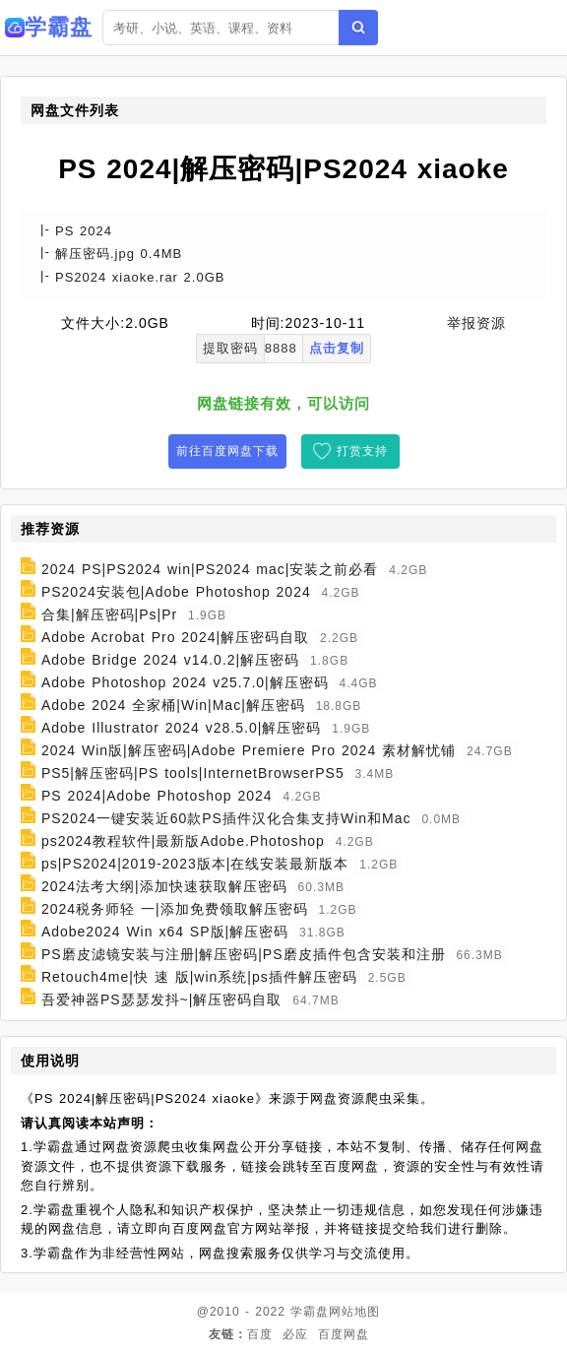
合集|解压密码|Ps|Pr (109, 614)
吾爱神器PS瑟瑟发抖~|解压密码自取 (162, 999)
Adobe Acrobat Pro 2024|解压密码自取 (175, 637)
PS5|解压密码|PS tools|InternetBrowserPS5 (193, 773)
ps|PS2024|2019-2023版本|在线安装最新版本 (194, 863)
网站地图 (354, 1312)
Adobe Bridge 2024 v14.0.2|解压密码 (170, 660)
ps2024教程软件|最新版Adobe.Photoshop (183, 841)
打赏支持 (362, 451)
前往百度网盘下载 (227, 451)
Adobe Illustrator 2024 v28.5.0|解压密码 (181, 728)
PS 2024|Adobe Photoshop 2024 (157, 796)
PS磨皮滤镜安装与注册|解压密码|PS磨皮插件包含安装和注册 (243, 954)
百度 (260, 1334)
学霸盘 (309, 1312)
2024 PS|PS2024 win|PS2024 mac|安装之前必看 (210, 569)
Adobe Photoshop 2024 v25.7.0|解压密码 (185, 682)
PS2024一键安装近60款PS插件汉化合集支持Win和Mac (226, 818)
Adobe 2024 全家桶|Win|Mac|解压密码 (173, 705)
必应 (295, 1334)
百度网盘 (343, 1334)
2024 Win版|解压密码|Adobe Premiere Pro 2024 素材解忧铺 (248, 750)
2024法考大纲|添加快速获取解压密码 (164, 886)
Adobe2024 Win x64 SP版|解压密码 (164, 931)
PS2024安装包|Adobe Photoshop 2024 (176, 592)
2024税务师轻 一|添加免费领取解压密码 (174, 909)
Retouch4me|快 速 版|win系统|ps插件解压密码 (199, 977)
